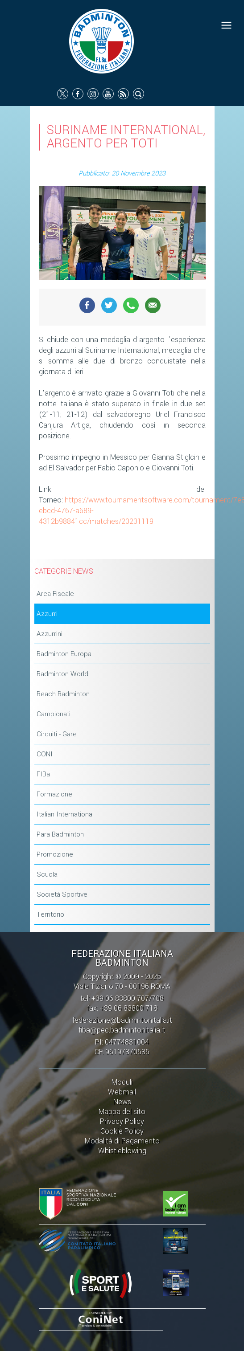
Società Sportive (62, 894)
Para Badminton (60, 834)
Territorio (50, 914)
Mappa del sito (122, 1111)
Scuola (47, 874)
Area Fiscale (55, 594)
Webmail (122, 1092)
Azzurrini (49, 634)
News (122, 1102)
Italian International (65, 814)
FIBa (43, 774)
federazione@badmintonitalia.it (122, 1020)
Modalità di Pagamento (122, 1141)
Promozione (55, 854)
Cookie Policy (122, 1131)
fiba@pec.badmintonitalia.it (122, 1030)
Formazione (54, 794)
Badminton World (62, 674)
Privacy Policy (122, 1121)
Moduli (122, 1082)
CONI (45, 754)
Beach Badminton (63, 694)
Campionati (53, 714)
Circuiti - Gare (57, 734)
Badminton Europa (64, 654)
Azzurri (47, 614)
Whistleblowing (122, 1151)
